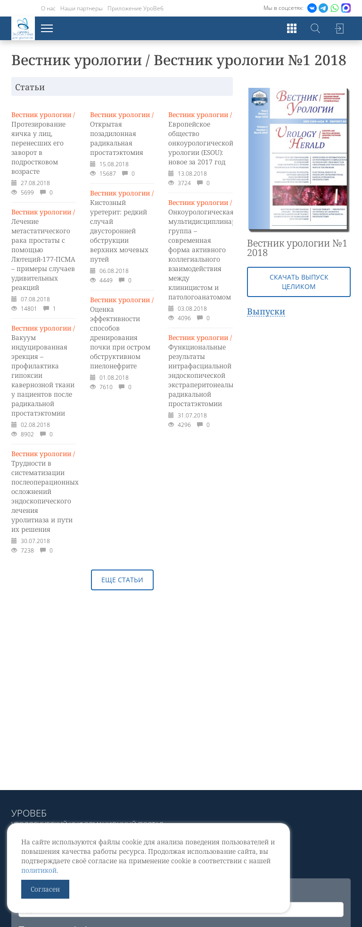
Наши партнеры (81, 8)
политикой (39, 870)
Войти (339, 28)
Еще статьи (122, 579)
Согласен (45, 888)
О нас (48, 8)
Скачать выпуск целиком (299, 281)
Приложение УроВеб (135, 8)
